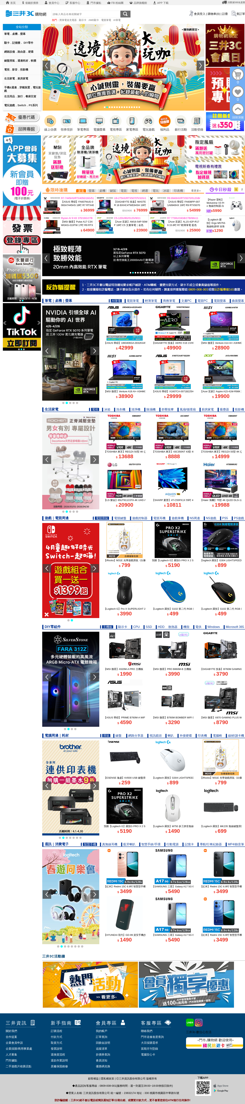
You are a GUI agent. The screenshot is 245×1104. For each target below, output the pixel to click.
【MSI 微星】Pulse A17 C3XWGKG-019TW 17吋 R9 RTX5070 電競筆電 (77, 225)
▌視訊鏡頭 (154, 735)
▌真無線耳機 (108, 844)
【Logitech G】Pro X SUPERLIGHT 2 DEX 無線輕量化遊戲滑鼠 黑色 (142, 608)
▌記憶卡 (188, 844)
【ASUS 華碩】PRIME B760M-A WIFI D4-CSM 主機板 (134, 717)
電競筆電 (106, 20)
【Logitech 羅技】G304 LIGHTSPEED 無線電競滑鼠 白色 (184, 777)
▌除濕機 (150, 409)
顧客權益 (93, 1078)
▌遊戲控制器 (138, 518)
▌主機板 (106, 626)
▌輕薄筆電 (150, 300)
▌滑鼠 (105, 735)
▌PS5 (224, 518)
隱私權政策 (107, 1078)
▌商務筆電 (168, 300)
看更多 (195, 190)
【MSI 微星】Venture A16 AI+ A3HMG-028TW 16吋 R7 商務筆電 (139, 391)
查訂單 (240, 13)
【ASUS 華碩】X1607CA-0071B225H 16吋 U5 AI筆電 (181, 391)
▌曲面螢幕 (237, 300)
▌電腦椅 (216, 735)
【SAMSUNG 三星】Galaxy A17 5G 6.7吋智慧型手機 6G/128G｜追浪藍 (191, 886)
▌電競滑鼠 (101, 518)
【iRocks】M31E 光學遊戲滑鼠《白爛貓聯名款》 (131, 560)
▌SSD (147, 626)
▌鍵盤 (117, 735)
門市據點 (93, 2)
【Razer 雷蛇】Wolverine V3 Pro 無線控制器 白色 (215, 204)
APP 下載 (161, 2)
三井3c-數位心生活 (199, 1032)
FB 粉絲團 (115, 2)
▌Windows (212, 626)
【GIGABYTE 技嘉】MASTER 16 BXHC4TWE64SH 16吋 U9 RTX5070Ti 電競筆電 (130, 205)
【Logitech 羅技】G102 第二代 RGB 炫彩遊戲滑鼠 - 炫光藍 (184, 608)
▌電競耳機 (158, 518)
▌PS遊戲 (238, 518)
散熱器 (172, 626)
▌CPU (135, 626)
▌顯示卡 (121, 626)
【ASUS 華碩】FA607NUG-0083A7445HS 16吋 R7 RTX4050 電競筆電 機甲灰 (77, 205)
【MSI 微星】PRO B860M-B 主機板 (171, 669)
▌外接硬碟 (184, 735)
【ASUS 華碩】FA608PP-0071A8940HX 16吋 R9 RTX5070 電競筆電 (183, 205)
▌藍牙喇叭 (128, 844)
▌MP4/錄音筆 (235, 844)
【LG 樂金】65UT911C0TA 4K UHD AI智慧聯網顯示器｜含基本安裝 (141, 500)
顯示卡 (82, 20)
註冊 (225, 13)
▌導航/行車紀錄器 (210, 844)
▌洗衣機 (119, 409)
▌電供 (197, 626)
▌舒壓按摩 (166, 409)
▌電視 (94, 409)
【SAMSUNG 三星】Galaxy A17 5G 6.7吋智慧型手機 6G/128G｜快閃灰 (191, 935)
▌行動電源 (171, 844)
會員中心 (51, 2)
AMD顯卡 (93, 20)
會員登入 (199, 13)
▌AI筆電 (115, 300)
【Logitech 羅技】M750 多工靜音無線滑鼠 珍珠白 (179, 826)
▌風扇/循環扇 (186, 409)
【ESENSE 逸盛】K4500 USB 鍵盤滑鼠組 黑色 (130, 777)
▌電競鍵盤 (119, 518)
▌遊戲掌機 (176, 518)
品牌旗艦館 (138, 2)
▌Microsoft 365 (234, 626)
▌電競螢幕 (219, 300)
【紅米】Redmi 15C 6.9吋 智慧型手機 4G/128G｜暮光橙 (135, 886)
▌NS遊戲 (210, 518)
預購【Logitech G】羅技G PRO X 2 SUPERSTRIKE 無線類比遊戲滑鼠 (191, 560)
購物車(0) (214, 13)
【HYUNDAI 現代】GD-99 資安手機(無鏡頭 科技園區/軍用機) (137, 935)
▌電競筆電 (132, 300)
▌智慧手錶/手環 (150, 844)
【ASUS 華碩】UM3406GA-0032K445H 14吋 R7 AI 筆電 (135, 343)
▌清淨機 (134, 409)
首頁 (11, 2)
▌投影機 (238, 409)
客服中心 (72, 2)
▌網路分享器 (134, 735)
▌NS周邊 (194, 518)
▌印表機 (201, 735)
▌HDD (160, 626)
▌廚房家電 (207, 409)
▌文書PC (185, 300)
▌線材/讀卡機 (235, 735)
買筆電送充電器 (68, 20)
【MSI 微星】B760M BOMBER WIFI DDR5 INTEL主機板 (183, 717)
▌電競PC (201, 300)
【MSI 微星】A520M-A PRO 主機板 (123, 669)
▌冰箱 (106, 409)
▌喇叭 (169, 735)
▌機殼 (185, 626)
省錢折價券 (29, 2)
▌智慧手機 (89, 844)
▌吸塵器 (223, 409)
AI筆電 (116, 20)
